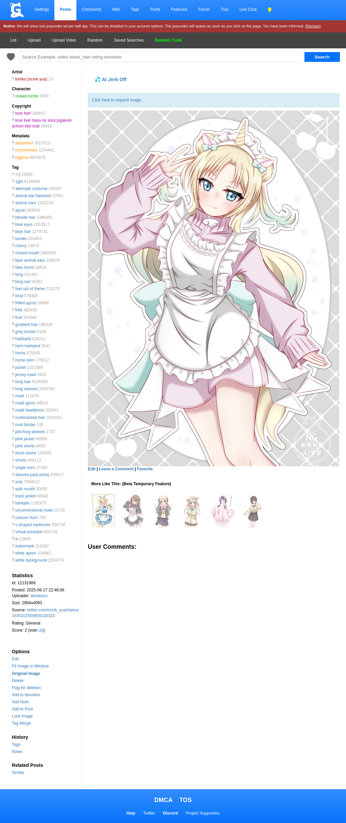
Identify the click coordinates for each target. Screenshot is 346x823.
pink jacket (24, 439)
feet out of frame (30, 288)
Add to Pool (22, 709)
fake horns (24, 267)
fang (19, 274)
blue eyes (23, 224)
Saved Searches (129, 40)
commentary (26, 150)
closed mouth (27, 253)
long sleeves (26, 388)
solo (19, 481)
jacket (20, 367)
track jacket (25, 496)
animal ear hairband (33, 195)
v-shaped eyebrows (32, 524)
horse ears (24, 360)
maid (19, 396)
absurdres (24, 143)
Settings (41, 9)
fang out (22, 281)
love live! (23, 113)
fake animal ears (30, 260)
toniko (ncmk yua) (31, 79)
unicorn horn (26, 517)
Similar (18, 772)
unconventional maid (33, 510)
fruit (18, 317)
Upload (34, 40)
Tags (135, 9)
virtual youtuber (29, 532)
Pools (155, 9)
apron (20, 210)
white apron (25, 553)
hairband (23, 338)
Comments (91, 9)
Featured (179, 9)
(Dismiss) (313, 26)
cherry (20, 245)
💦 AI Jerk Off (110, 79)
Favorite (145, 469)
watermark (24, 546)
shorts (20, 460)
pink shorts (25, 446)
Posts (65, 9)
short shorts (25, 453)
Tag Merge (21, 723)
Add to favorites (26, 694)
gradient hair (26, 324)
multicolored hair (30, 417)
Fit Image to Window (30, 666)
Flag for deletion (26, 687)
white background (31, 560)
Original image (26, 673)
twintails (22, 503)
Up (40, 630)
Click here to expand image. (117, 100)
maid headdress (29, 410)
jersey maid (25, 374)
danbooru (39, 595)
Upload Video (64, 40)
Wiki (116, 9)
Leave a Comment (116, 469)
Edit (15, 659)
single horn (25, 467)
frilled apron (25, 303)
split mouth (25, 489)
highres (21, 157)
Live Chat (247, 9)
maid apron (25, 403)
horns (20, 353)
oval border (25, 424)
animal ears (25, 203)
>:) (17, 174)
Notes (17, 751)
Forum (204, 9)
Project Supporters (202, 813)
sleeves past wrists (32, 474)
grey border (25, 331)
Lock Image (22, 716)
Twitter (149, 813)
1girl (19, 181)
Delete (18, 680)
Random (95, 40)
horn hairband (27, 346)
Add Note (20, 702)
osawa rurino (27, 96)
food (19, 295)
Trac (225, 9)
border (21, 238)
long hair (23, 381)
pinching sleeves (30, 431)
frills (18, 310)
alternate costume (31, 188)
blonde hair (25, 217)
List (13, 40)
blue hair (23, 231)
